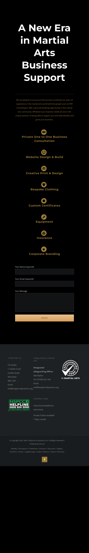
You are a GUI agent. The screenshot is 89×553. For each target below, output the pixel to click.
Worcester (61, 452)
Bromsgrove (23, 449)
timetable (46, 405)
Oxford (53, 452)
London (20, 452)
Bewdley (14, 449)
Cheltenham (33, 449)
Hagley (59, 449)
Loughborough (30, 452)
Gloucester (51, 449)
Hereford (13, 452)
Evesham (42, 449)
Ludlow (39, 452)
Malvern (46, 452)
